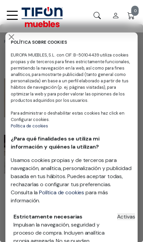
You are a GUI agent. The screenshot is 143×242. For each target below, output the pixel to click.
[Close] (11, 37)
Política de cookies (29, 126)
